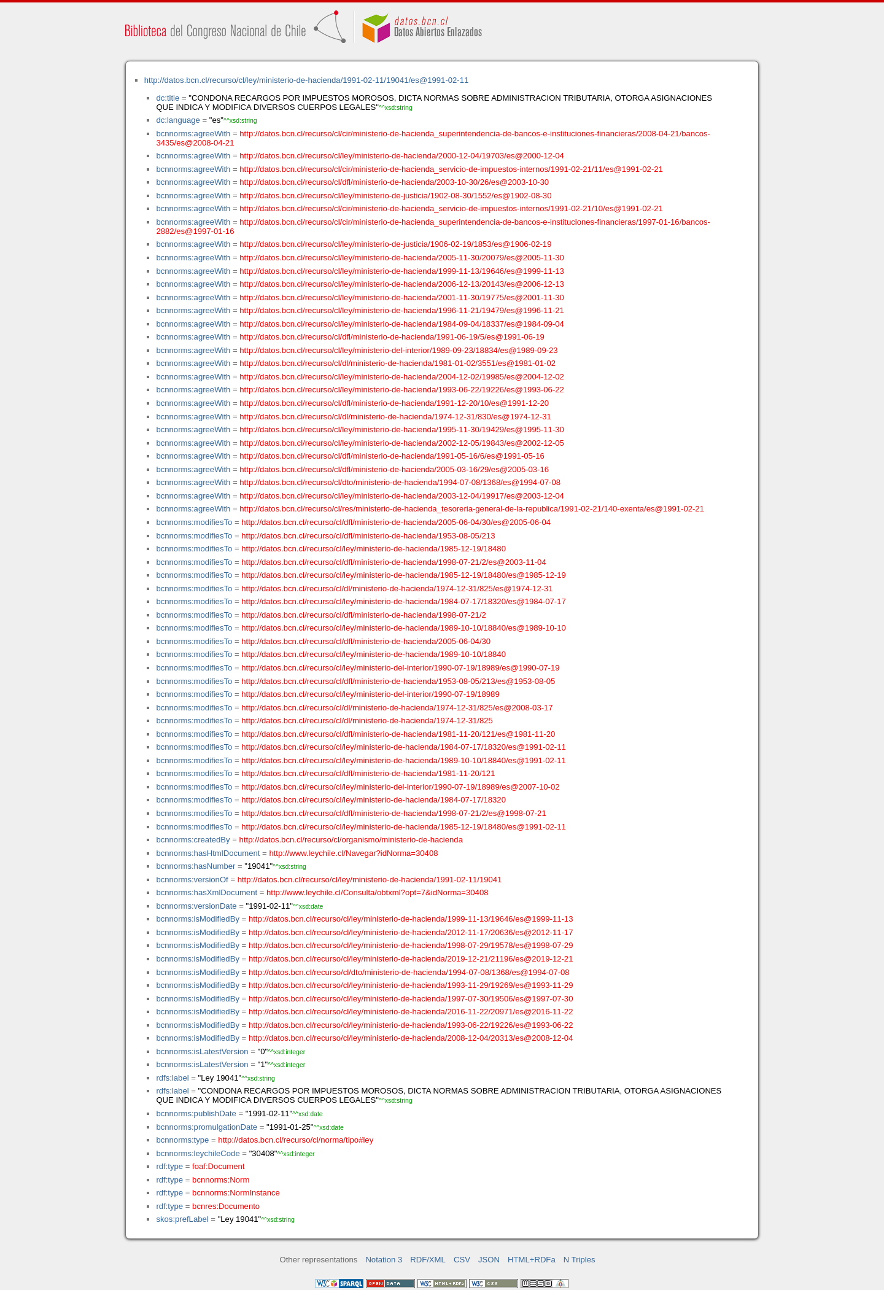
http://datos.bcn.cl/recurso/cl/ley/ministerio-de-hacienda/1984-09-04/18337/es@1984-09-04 (401, 323)
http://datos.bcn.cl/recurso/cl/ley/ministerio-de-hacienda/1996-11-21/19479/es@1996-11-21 (401, 310)
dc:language (178, 120)
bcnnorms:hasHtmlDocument (208, 853)
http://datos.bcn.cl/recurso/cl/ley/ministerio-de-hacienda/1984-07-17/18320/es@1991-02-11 (403, 747)
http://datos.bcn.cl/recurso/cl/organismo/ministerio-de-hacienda (351, 839)
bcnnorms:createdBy (193, 839)
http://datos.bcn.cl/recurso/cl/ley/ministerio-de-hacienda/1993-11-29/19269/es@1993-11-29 (411, 985)
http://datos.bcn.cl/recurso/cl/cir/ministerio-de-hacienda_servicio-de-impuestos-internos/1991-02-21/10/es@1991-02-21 (451, 208)
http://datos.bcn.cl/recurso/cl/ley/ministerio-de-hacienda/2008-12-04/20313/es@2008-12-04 (411, 1038)
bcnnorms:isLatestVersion (202, 1051)
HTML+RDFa (532, 1259)
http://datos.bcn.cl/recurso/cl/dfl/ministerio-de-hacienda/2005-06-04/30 (365, 641)
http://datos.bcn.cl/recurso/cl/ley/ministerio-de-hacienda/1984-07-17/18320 (373, 799)
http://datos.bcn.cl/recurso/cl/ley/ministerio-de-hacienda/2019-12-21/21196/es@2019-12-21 (411, 958)
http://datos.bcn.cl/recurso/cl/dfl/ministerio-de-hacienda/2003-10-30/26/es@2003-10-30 (394, 182)
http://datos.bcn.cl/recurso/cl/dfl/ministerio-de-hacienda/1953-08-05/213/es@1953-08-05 (398, 681)
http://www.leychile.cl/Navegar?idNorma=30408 (353, 853)
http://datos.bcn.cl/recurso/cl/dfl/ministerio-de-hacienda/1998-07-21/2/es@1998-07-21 (393, 813)
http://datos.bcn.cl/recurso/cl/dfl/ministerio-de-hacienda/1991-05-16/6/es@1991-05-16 (391, 455)
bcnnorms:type (182, 1139)
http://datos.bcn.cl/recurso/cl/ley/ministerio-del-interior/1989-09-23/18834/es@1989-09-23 (398, 350)
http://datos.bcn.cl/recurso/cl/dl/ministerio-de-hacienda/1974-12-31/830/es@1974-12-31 (395, 416)
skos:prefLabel (182, 1219)
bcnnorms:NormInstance (236, 1192)
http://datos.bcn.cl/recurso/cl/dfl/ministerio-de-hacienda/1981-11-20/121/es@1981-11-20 (398, 734)
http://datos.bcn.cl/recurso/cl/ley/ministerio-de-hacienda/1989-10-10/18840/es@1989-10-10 (403, 627)
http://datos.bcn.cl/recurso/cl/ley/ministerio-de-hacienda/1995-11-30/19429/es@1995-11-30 (401, 429)
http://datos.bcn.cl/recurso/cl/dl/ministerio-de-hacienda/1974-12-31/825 (367, 720)
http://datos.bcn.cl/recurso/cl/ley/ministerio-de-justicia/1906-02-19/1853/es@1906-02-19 (395, 244)
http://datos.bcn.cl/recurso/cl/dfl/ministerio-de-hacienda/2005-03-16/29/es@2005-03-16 (394, 469)
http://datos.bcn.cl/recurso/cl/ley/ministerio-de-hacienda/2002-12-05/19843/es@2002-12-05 (401, 443)
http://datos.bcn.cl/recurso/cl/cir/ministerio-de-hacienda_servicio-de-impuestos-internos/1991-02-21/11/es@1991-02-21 (451, 169)
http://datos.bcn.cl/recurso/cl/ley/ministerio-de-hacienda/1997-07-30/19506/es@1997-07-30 (411, 998)
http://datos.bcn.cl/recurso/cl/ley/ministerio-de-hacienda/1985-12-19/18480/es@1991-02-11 (403, 826)
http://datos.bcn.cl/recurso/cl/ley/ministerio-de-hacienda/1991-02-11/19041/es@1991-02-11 (306, 80)
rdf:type (169, 1166)
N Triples (579, 1259)
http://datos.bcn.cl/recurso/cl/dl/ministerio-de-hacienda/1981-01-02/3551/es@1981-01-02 (397, 363)
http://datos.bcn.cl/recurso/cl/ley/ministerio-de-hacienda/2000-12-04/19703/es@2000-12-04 (401, 155)
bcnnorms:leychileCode (197, 1153)
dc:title (167, 98)
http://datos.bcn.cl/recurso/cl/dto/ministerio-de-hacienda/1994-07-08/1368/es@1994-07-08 (399, 482)
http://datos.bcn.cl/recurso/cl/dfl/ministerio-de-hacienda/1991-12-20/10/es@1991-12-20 (394, 403)
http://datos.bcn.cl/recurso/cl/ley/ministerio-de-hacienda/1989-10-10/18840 (373, 654)
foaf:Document (218, 1166)
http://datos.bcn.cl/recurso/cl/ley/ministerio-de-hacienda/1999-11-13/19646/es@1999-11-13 (401, 271)
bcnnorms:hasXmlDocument (206, 892)
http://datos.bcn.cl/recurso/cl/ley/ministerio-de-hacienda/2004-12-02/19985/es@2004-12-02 (401, 376)
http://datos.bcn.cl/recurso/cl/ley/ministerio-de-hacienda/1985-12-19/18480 (373, 548)
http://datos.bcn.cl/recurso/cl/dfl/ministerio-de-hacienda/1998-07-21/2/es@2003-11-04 (393, 562)
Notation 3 (383, 1259)
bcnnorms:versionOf (192, 879)
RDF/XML (428, 1259)
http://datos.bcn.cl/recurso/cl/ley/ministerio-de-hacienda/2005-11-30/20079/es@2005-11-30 (401, 257)
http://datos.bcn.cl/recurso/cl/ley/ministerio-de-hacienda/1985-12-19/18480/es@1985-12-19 (403, 575)
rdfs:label (172, 1077)
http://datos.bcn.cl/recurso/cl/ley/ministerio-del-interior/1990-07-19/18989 (370, 694)
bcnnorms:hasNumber (195, 866)
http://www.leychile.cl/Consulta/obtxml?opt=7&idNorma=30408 (377, 892)
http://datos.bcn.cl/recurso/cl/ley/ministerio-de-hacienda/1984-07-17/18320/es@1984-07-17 (403, 601)
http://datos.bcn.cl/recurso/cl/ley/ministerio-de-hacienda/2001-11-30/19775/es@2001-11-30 (401, 297)
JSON (489, 1259)
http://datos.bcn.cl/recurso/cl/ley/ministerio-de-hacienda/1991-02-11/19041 (370, 879)
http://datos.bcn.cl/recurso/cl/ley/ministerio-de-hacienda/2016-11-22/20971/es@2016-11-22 (411, 1011)
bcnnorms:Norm (220, 1179)
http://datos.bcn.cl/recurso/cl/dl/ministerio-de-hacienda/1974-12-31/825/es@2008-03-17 (396, 707)
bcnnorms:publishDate (196, 1113)
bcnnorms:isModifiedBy (197, 918)
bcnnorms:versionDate (196, 906)
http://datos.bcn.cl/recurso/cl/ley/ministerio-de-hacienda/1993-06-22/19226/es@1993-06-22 (401, 389)
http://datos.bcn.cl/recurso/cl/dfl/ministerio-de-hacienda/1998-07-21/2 (363, 615)
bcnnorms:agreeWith (193, 133)
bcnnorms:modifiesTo (194, 522)
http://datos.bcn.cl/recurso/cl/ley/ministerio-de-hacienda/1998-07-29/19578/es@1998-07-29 (411, 945)
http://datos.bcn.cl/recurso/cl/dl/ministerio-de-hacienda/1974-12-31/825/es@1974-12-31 (396, 588)
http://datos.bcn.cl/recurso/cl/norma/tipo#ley (295, 1139)
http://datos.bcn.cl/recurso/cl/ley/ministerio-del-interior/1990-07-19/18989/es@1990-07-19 (400, 667)
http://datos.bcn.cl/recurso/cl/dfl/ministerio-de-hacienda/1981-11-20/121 (368, 773)
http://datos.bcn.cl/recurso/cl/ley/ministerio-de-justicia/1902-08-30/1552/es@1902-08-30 (395, 195)
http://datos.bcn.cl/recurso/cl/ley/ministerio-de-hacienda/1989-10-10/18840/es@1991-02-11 (403, 760)
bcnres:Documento (226, 1206)
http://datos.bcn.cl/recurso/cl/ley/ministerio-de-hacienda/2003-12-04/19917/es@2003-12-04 (401, 495)
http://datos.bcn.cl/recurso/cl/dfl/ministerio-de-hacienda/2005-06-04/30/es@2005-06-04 (396, 522)
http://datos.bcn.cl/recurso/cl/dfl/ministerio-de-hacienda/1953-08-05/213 (368, 535)
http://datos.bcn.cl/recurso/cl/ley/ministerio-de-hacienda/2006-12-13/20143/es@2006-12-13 (401, 284)
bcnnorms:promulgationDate (206, 1127)
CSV (462, 1259)
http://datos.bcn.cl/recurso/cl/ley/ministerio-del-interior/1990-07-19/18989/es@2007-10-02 (400, 786)
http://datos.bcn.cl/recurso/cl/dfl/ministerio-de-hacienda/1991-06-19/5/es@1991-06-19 (391, 336)
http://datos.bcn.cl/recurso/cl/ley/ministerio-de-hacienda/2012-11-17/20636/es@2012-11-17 (411, 932)
